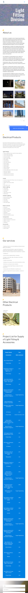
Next (24, 120)
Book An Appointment (21, 128)
